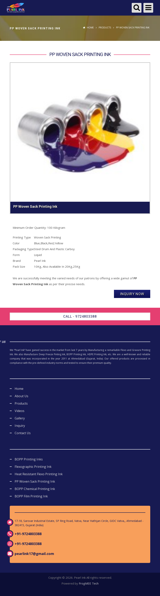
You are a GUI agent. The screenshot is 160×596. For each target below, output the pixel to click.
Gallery (20, 418)
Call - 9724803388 (80, 316)
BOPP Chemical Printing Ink (35, 489)
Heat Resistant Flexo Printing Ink (39, 474)
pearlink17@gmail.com (34, 553)
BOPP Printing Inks (29, 459)
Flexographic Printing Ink (33, 467)
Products (105, 27)
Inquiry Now (132, 294)
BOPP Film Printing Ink (31, 496)
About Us (21, 396)
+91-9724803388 (28, 533)
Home (88, 27)
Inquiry (20, 425)
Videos (19, 411)
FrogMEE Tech (89, 583)
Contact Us (23, 433)
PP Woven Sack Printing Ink (35, 481)
